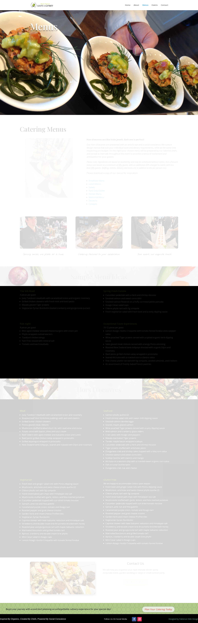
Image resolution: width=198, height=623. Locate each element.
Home (127, 5)
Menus (145, 5)
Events (155, 5)
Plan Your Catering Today (158, 609)
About (136, 5)
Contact (164, 5)
